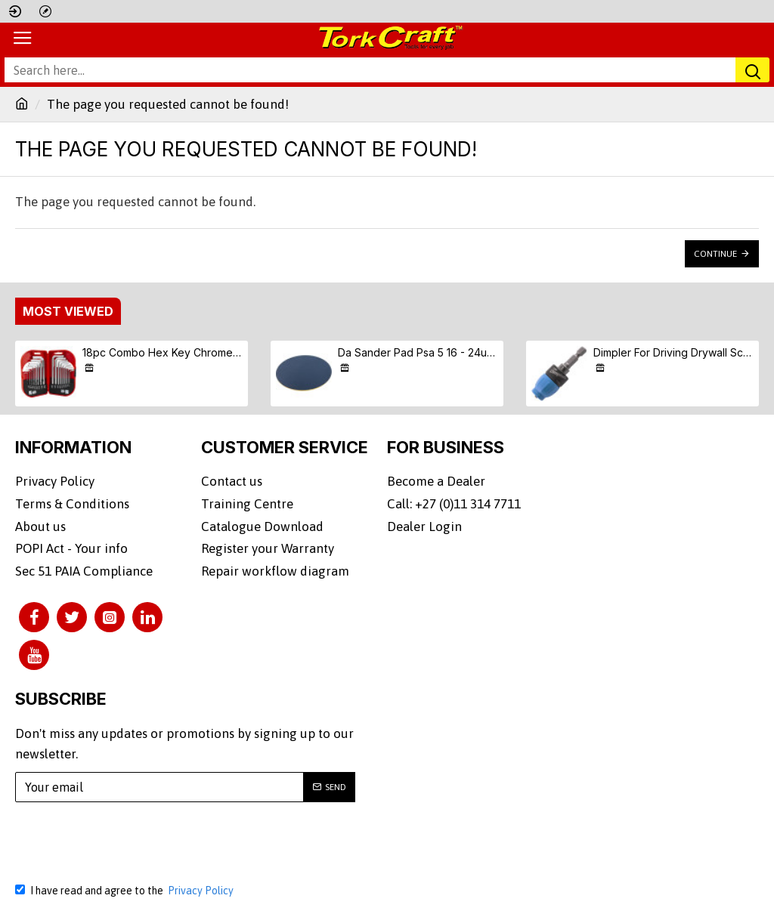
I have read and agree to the (125, 881)
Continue (715, 254)
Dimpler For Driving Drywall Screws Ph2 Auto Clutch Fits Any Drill (673, 352)
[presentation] (132, 833)
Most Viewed (68, 311)
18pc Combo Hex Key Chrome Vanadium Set (162, 352)
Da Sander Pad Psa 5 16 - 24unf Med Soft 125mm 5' (418, 352)
